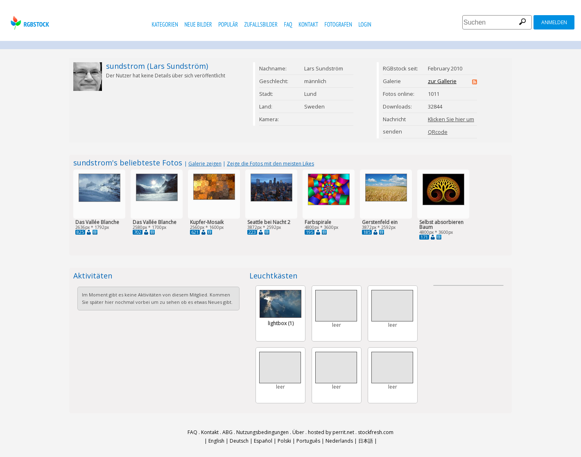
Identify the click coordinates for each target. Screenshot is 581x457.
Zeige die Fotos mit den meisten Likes (270, 163)
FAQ (288, 24)
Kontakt (308, 24)
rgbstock (29, 22)
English (216, 440)
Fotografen (338, 24)
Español (263, 440)
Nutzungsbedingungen (262, 432)
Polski (284, 440)
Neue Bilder (198, 24)
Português (308, 440)
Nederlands (339, 440)
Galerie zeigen (205, 163)
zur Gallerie (442, 81)
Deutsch (239, 440)
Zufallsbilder (261, 24)
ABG (227, 432)
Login (364, 24)
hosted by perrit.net (331, 432)
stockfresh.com (375, 432)
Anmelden (554, 22)
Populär (228, 24)
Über (298, 432)
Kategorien (164, 24)
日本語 (365, 440)
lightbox (281, 323)
